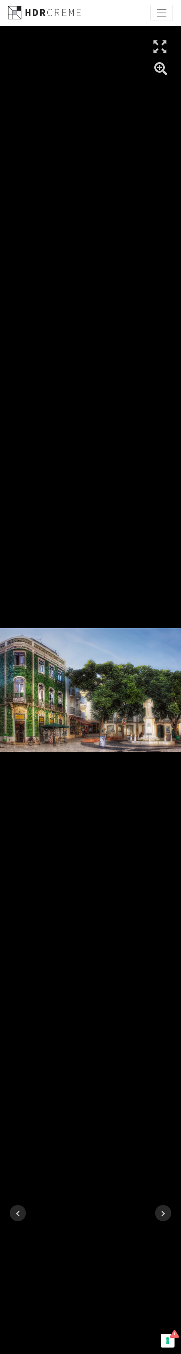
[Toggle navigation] (161, 13)
